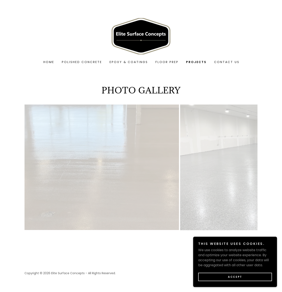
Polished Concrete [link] (82, 62)
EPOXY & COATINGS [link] (129, 62)
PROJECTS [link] (196, 62)
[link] (141, 36)
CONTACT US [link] (226, 62)
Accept (235, 277)
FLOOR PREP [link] (167, 62)
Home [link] (48, 62)
